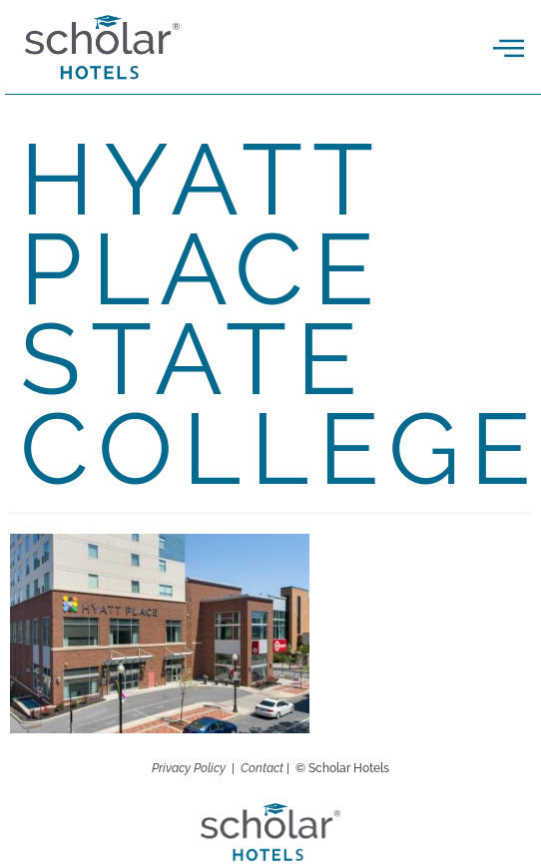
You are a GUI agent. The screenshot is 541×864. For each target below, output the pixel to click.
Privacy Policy (189, 768)
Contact (262, 768)
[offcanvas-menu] (508, 48)
